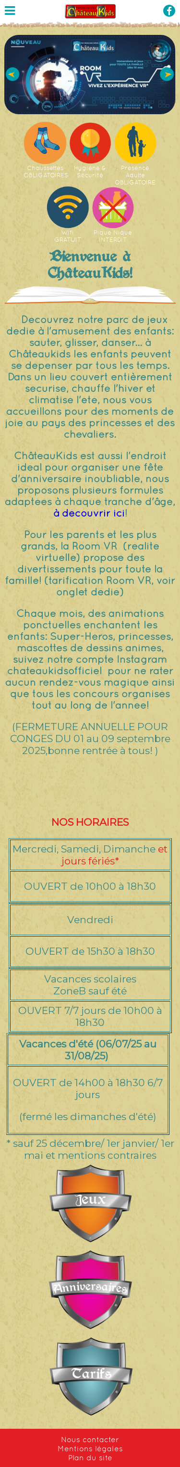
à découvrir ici (89, 513)
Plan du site (90, 1457)
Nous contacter (90, 1439)
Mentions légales (90, 1448)
